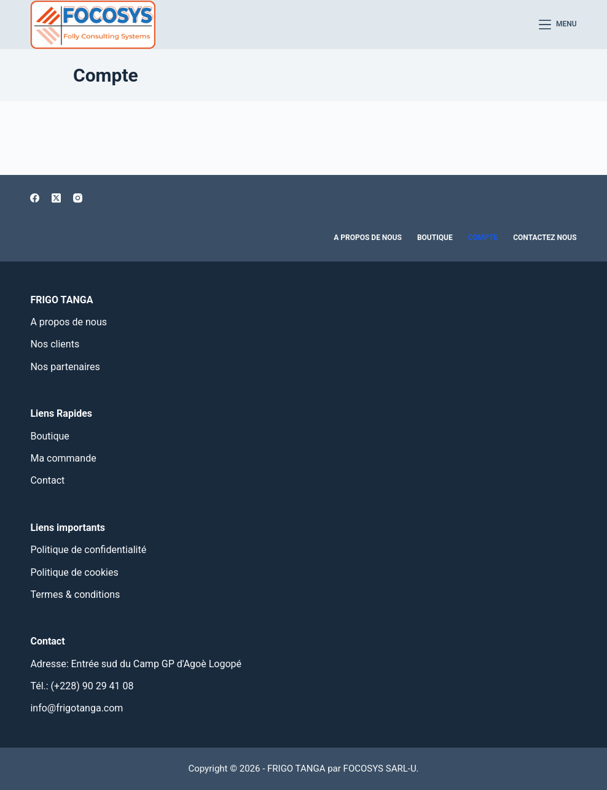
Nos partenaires (65, 367)
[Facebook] (34, 198)
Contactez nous (544, 237)
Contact (47, 480)
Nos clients (54, 344)
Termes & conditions (75, 594)
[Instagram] (77, 198)
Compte (483, 237)
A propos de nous (368, 237)
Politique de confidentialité (88, 550)
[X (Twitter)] (56, 198)
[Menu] (558, 24)
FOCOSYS (363, 768)
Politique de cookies (74, 572)
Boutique (435, 237)
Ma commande (63, 458)
